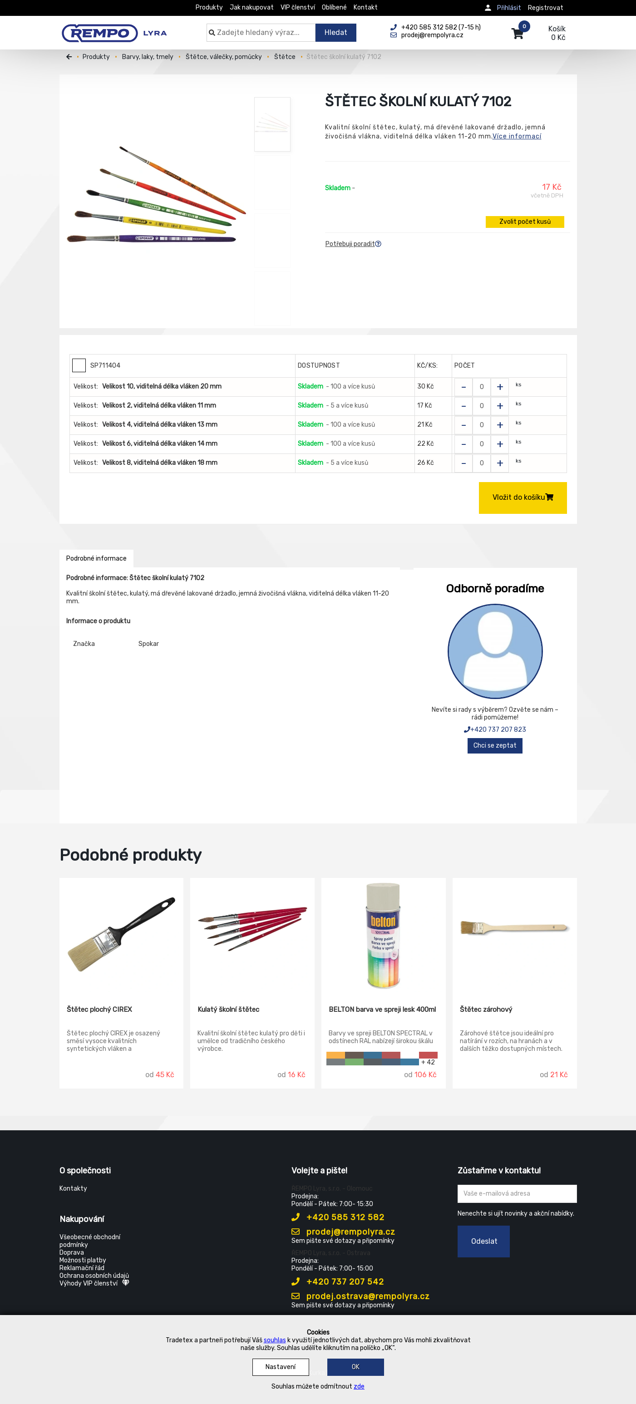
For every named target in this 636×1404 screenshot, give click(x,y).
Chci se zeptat (495, 745)
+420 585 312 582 (338, 1217)
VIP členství (298, 7)
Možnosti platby (82, 1260)
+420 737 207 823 (495, 730)
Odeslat (484, 1241)
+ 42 (428, 1062)
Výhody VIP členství (94, 1283)
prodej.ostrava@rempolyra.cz (360, 1296)
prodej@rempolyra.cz (343, 1232)
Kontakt (366, 7)
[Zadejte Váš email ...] (517, 1194)
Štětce (285, 57)
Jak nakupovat (252, 7)
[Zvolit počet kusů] (482, 387)
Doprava (71, 1252)
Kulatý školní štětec (228, 1009)
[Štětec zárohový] (515, 935)
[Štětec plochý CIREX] (121, 935)
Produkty (209, 7)
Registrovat (545, 8)
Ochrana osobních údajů (94, 1276)
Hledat (336, 32)
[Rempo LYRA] (114, 28)
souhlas (275, 1340)
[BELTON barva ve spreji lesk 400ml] (383, 935)
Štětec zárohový (486, 1009)
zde (359, 1386)
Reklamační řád (81, 1268)
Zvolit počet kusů (525, 222)
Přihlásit (509, 8)
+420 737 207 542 (337, 1282)
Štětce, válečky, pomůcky (224, 57)
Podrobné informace (96, 558)
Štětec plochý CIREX (99, 1009)
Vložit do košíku (523, 497)
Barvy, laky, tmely (147, 57)
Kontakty (73, 1188)
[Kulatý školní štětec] (252, 935)
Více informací (517, 136)
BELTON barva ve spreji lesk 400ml (382, 1009)
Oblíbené (334, 7)
